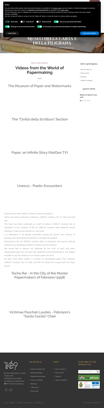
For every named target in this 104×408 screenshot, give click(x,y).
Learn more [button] (12, 33)
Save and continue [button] (89, 33)
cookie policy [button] (64, 10)
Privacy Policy (28, 402)
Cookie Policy (38, 402)
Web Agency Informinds (92, 402)
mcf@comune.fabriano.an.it (15, 381)
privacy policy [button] (57, 8)
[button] (98, 5)
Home (33, 48)
